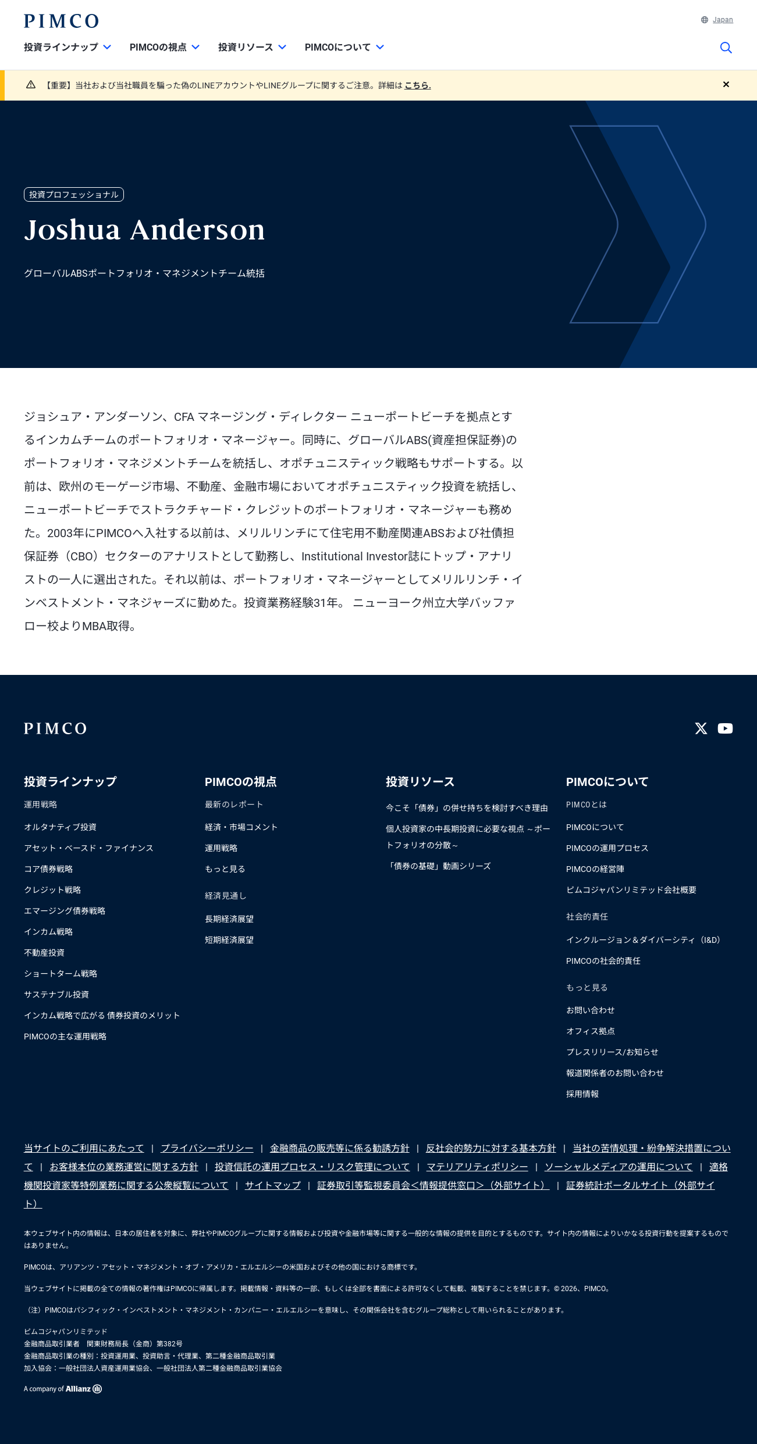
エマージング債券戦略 (64, 911)
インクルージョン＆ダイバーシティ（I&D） (645, 940)
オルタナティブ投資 (60, 827)
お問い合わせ (590, 1010)
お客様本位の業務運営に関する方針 (123, 1167)
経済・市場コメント (241, 827)
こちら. (417, 85)
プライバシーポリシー (207, 1148)
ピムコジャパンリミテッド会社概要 (631, 890)
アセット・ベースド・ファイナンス (89, 848)
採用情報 (582, 1094)
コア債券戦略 (48, 869)
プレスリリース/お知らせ (612, 1052)
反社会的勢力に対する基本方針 (491, 1148)
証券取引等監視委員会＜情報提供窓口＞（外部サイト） (433, 1185)
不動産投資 (44, 952)
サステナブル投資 (56, 994)
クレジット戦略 (52, 890)
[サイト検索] (726, 56)
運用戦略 (221, 848)
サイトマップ (273, 1185)
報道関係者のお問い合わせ (615, 1073)
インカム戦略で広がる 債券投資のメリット (102, 1015)
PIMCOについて (595, 827)
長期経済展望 (229, 919)
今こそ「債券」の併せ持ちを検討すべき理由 (467, 808)
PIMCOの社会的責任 (603, 961)
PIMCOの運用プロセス (607, 848)
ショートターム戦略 (60, 973)
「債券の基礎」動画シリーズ (438, 866)
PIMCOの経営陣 (595, 869)
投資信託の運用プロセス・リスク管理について (312, 1167)
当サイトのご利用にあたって (84, 1148)
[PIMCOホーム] (61, 21)
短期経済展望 (229, 940)
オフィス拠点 (590, 1031)
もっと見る (225, 869)
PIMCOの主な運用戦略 (65, 1036)
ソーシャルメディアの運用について (619, 1167)
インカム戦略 (48, 932)
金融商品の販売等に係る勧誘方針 (340, 1148)
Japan (717, 20)
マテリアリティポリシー (477, 1167)
